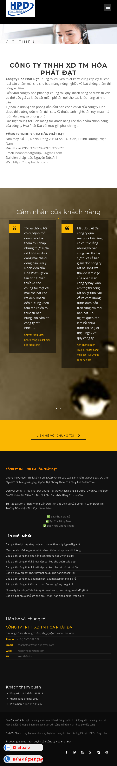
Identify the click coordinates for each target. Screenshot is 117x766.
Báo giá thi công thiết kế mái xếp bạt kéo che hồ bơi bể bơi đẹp (42, 567)
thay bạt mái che (32, 733)
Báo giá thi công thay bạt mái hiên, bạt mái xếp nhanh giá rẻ (41, 578)
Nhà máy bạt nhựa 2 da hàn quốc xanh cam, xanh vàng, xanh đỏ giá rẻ (47, 590)
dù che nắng (91, 720)
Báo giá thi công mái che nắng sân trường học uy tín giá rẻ (40, 555)
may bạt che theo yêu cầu (56, 733)
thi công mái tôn (60, 724)
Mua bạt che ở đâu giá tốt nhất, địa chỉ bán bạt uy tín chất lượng (43, 550)
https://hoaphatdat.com (30, 162)
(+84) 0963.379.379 (28, 639)
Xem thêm (46, 508)
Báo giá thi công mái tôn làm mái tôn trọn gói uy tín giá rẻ (39, 584)
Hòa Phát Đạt (25, 656)
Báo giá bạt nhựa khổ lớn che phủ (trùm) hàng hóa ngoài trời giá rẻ (45, 596)
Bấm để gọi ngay (28, 759)
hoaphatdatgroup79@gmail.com (38, 153)
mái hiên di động (55, 720)
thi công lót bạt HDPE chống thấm (89, 733)
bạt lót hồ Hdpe (19, 724)
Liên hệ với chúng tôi (55, 435)
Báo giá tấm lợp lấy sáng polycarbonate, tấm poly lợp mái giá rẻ (43, 544)
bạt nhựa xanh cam (39, 724)
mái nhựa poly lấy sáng (82, 724)
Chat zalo (21, 747)
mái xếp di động (74, 720)
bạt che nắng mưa (35, 720)
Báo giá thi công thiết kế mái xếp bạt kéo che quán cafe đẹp (40, 561)
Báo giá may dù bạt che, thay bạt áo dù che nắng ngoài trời (40, 573)
